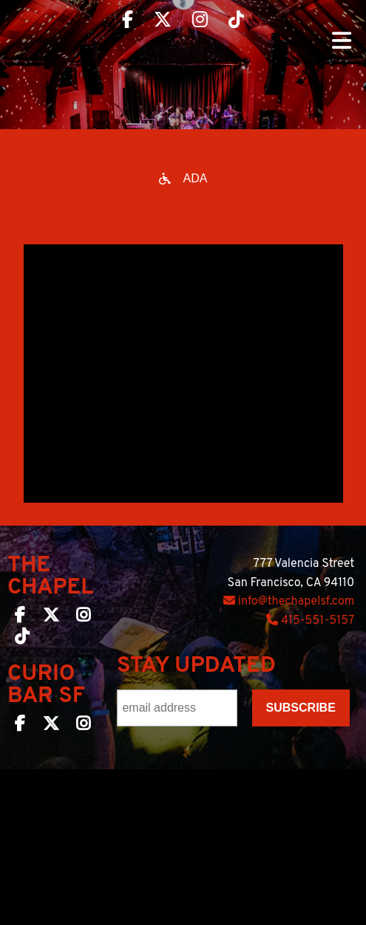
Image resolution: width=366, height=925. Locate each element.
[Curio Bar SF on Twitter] (51, 726)
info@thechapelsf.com (288, 601)
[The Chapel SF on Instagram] (83, 618)
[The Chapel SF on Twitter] (51, 618)
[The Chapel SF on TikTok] (21, 639)
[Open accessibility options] (183, 178)
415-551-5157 (310, 620)
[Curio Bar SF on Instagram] (83, 726)
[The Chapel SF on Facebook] (20, 618)
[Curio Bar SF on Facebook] (20, 726)
